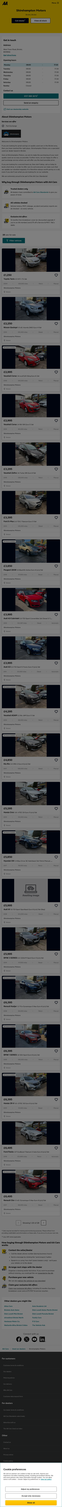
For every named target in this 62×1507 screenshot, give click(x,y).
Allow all (31, 1502)
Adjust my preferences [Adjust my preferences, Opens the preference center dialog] (30, 1489)
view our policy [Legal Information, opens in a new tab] (46, 1479)
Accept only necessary (31, 1496)
